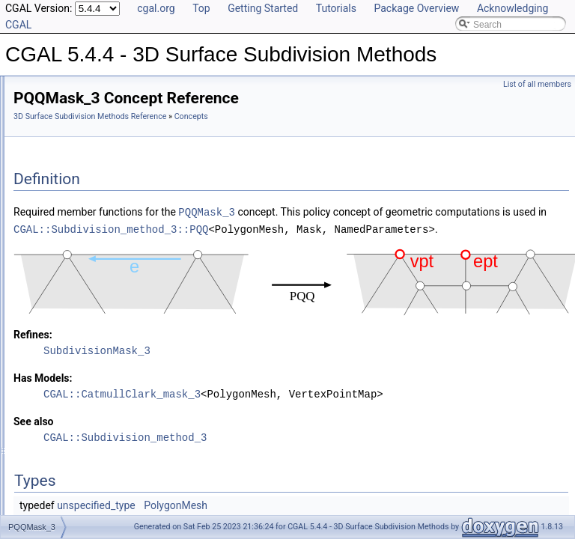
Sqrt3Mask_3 (76, 203)
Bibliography (50, 385)
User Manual (50, 105)
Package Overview (416, 8)
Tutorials (336, 8)
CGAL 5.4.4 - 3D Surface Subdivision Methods (105, 88)
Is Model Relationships (70, 352)
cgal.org (155, 8)
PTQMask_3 (74, 187)
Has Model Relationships (75, 368)
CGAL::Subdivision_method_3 (312, 502)
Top (201, 8)
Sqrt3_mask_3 (66, 319)
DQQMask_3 (75, 154)
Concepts (56, 138)
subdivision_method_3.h (85, 253)
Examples (45, 417)
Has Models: (230, 426)
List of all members (537, 84)
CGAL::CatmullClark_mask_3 (309, 442)
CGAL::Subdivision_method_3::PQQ (298, 261)
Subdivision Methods (79, 236)
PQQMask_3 (75, 170)
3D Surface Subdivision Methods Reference (277, 116)
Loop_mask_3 (65, 286)
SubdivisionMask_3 (88, 220)
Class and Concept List (71, 401)
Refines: (220, 383)
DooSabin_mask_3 (75, 302)
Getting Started (263, 8)
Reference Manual (62, 121)
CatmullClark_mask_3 (81, 269)
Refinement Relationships (76, 335)
